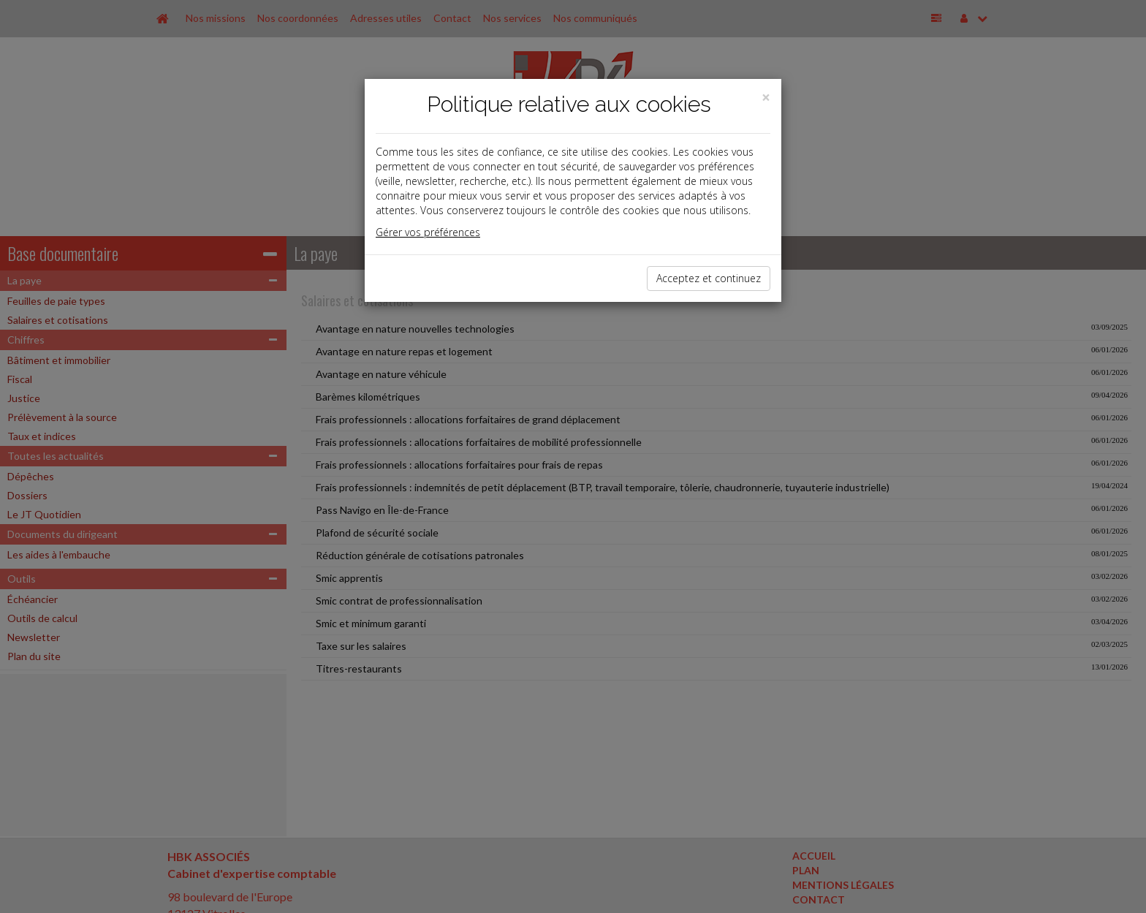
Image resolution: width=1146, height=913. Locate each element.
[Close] (766, 97)
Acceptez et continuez (708, 278)
